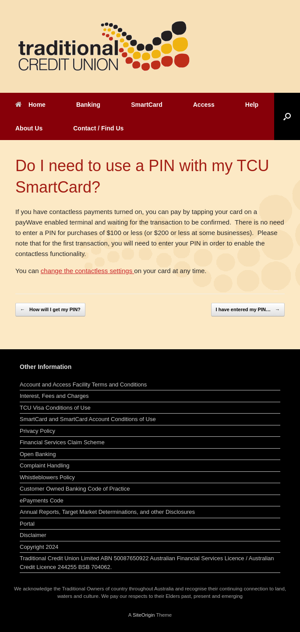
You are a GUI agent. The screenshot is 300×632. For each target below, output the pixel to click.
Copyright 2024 (39, 547)
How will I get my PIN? (50, 309)
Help (251, 104)
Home (30, 104)
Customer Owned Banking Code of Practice (75, 488)
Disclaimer (33, 535)
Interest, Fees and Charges (54, 396)
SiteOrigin (144, 615)
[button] (287, 116)
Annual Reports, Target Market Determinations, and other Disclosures (107, 512)
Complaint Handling (44, 465)
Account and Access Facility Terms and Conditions (83, 384)
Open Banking (38, 454)
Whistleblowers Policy (47, 477)
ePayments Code (42, 500)
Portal (27, 523)
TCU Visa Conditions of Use (55, 407)
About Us (28, 128)
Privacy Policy (37, 431)
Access (204, 104)
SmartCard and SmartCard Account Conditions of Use (88, 419)
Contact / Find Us (98, 128)
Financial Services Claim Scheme (62, 442)
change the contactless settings (87, 270)
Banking (88, 104)
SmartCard (146, 104)
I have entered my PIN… (248, 309)
